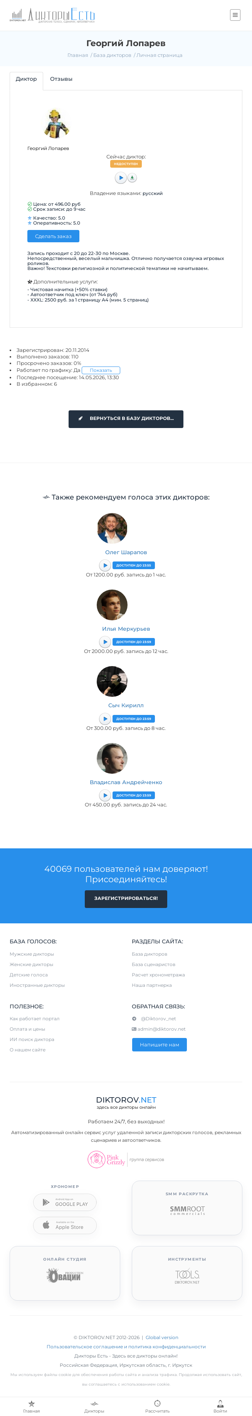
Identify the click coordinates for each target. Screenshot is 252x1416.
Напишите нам (159, 1044)
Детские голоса (29, 975)
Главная (77, 55)
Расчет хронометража (158, 975)
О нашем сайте (27, 1050)
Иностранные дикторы (37, 985)
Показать (101, 370)
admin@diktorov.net (159, 1029)
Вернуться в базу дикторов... (126, 418)
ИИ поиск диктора (32, 1039)
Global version (162, 1337)
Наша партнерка (152, 985)
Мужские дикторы (32, 954)
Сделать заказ (53, 236)
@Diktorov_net (154, 1018)
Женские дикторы (31, 964)
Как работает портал (35, 1018)
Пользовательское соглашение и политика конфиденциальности (126, 1346)
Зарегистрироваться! (126, 898)
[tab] (26, 81)
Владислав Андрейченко (126, 782)
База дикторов (112, 55)
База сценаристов (153, 964)
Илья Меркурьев (126, 628)
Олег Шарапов (126, 552)
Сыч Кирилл (126, 705)
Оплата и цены (27, 1029)
